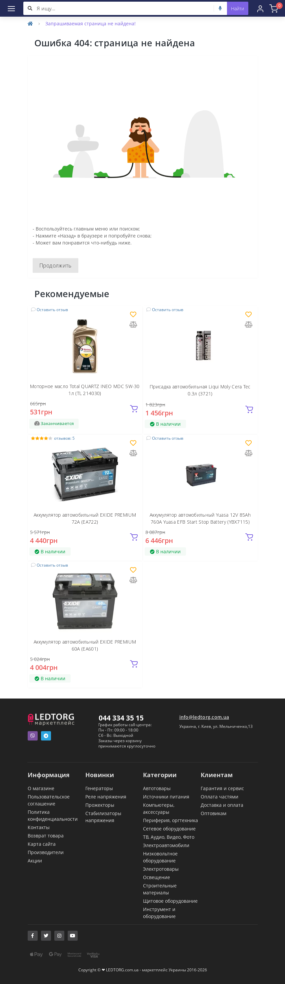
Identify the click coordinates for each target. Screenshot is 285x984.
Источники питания (166, 796)
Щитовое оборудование (170, 901)
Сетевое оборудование (169, 828)
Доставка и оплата (222, 805)
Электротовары (161, 869)
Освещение (156, 877)
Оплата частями (219, 796)
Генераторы (99, 788)
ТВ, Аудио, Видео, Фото (168, 837)
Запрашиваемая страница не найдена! (90, 23)
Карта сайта (42, 844)
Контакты (39, 827)
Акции (35, 860)
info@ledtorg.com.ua (204, 717)
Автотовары (157, 788)
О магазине (41, 788)
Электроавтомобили (166, 845)
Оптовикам (213, 813)
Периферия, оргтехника (170, 820)
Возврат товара (46, 835)
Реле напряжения (105, 796)
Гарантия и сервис (222, 788)
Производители (46, 852)
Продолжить (55, 265)
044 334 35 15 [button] (121, 718)
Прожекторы (99, 805)
